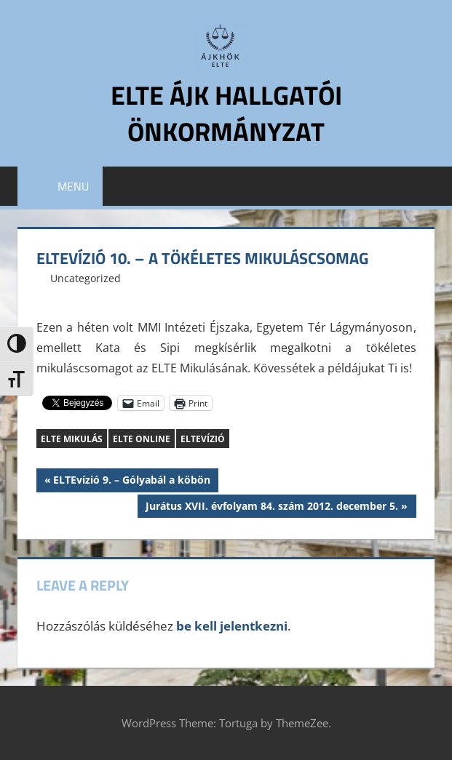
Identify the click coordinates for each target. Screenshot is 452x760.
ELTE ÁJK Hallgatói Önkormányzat (226, 113)
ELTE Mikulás (72, 439)
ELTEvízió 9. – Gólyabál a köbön (131, 481)
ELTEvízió (203, 439)
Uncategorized (85, 278)
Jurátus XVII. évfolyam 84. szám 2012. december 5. (271, 508)
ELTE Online (141, 439)
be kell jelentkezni (232, 625)
